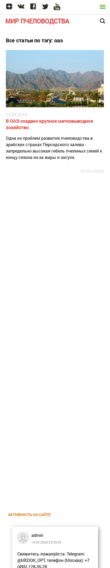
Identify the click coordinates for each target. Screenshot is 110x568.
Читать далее (92, 170)
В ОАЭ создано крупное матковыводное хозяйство (49, 124)
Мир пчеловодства (37, 21)
